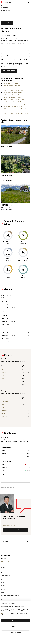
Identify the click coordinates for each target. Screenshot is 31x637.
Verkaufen (3, 572)
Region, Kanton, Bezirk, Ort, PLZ (7, 10)
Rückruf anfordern (15, 530)
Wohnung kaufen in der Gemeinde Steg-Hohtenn (15, 108)
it (6, 620)
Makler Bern (3, 602)
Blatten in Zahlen (5, 50)
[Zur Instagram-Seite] (9, 626)
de (2, 620)
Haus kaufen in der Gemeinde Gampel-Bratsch (15, 92)
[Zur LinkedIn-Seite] (5, 626)
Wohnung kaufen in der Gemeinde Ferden (14, 90)
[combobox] (14, 12)
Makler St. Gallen (5, 610)
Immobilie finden (7, 22)
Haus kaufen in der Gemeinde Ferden (13, 88)
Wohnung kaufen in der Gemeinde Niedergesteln (15, 104)
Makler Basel (4, 607)
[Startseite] (2, 35)
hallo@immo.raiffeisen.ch (6, 561)
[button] (29, 2)
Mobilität (19, 50)
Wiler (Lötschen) (5, 401)
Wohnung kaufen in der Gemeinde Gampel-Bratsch (16, 95)
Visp (2, 378)
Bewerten (3, 567)
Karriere (3, 585)
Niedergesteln (4, 416)
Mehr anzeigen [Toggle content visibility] (5, 46)
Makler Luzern (4, 605)
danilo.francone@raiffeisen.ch (9, 525)
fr (4, 620)
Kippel (2, 404)
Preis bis (3, 17)
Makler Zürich (4, 599)
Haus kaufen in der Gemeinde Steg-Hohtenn (14, 106)
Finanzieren (3, 579)
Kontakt (3, 589)
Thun (2, 369)
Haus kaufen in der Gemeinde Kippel (12, 97)
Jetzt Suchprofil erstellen (9, 70)
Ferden (3, 407)
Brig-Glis (3, 384)
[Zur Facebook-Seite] (2, 626)
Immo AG (3, 582)
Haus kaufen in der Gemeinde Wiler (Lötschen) (15, 111)
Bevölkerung (26, 50)
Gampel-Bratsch (5, 413)
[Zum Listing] (15, 134)
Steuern (13, 50)
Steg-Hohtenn (4, 410)
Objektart (3, 5)
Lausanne (3, 372)
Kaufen (2, 569)
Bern (2, 375)
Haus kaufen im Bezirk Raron (11, 83)
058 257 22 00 (5, 560)
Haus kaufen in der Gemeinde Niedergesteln (14, 101)
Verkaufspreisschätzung (6, 575)
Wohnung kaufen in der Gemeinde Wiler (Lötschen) (16, 113)
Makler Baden (4, 613)
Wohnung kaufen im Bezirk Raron (12, 85)
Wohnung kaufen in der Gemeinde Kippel (14, 99)
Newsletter (3, 592)
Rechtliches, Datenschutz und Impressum (10, 595)
